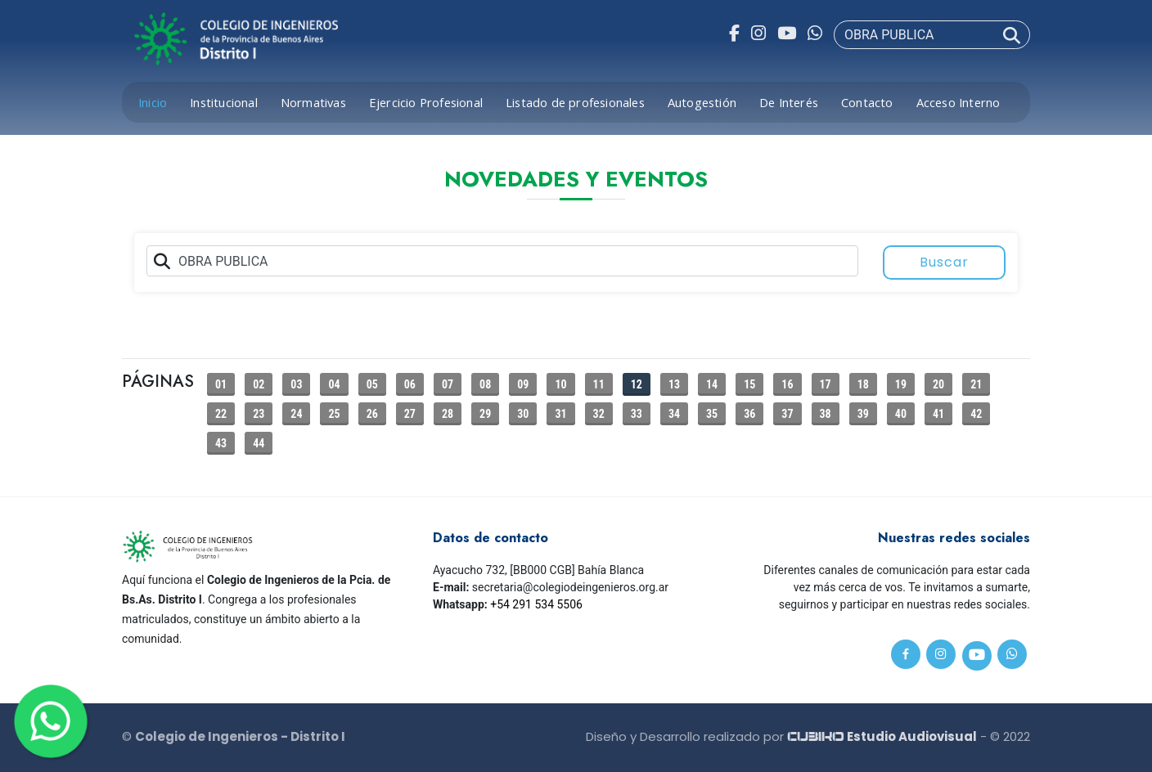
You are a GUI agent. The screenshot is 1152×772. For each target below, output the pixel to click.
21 (976, 384)
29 (485, 413)
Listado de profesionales (575, 102)
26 (372, 413)
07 (447, 384)
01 (221, 384)
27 (410, 413)
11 (599, 384)
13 (674, 384)
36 (749, 413)
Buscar (944, 262)
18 (863, 384)
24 (296, 413)
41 (938, 413)
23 (258, 413)
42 (976, 413)
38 (825, 413)
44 (258, 443)
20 (938, 384)
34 (674, 413)
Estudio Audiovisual (882, 736)
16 (787, 384)
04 (334, 384)
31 (560, 413)
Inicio (152, 102)
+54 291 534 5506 (536, 604)
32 (599, 413)
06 (410, 384)
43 (221, 443)
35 (712, 413)
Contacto (867, 102)
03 (296, 384)
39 (863, 413)
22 (221, 413)
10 (560, 384)
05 (372, 384)
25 (334, 413)
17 (825, 384)
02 (258, 384)
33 (636, 413)
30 (523, 413)
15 (749, 384)
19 (901, 384)
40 (901, 413)
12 (636, 384)
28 (447, 413)
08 (485, 384)
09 (523, 384)
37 (787, 413)
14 (712, 384)
